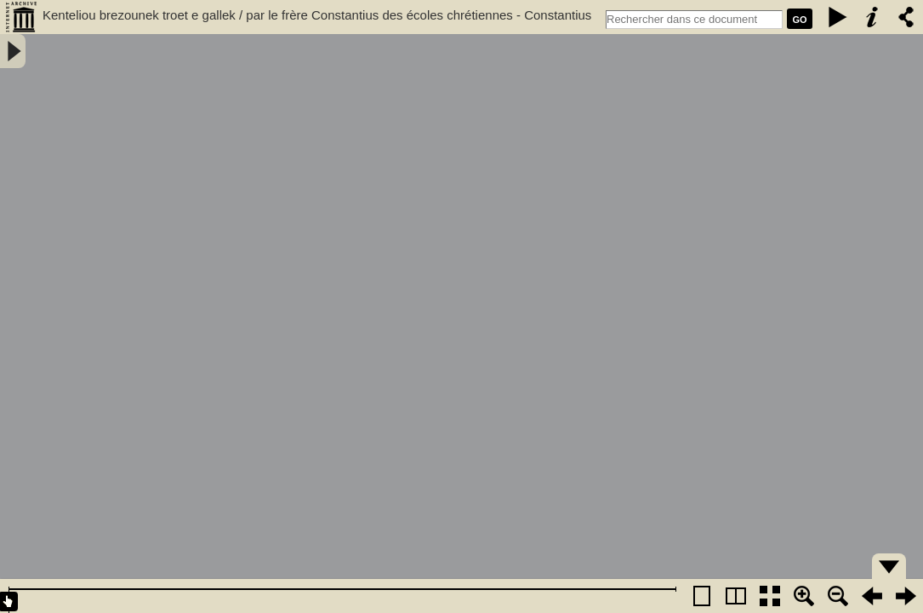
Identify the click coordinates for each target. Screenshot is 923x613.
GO (799, 19)
